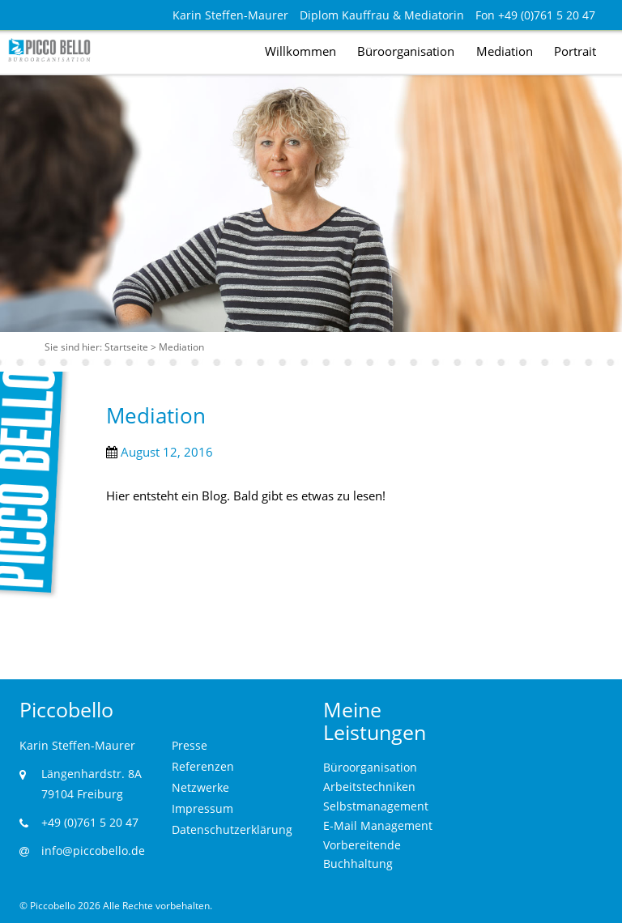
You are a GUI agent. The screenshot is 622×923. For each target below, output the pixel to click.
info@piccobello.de (93, 850)
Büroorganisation (405, 51)
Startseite (126, 347)
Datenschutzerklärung (232, 829)
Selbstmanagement (375, 806)
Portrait (575, 51)
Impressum (202, 808)
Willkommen (300, 51)
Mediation (504, 51)
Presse (189, 745)
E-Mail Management (377, 825)
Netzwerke (200, 787)
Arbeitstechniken (369, 786)
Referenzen (203, 766)
